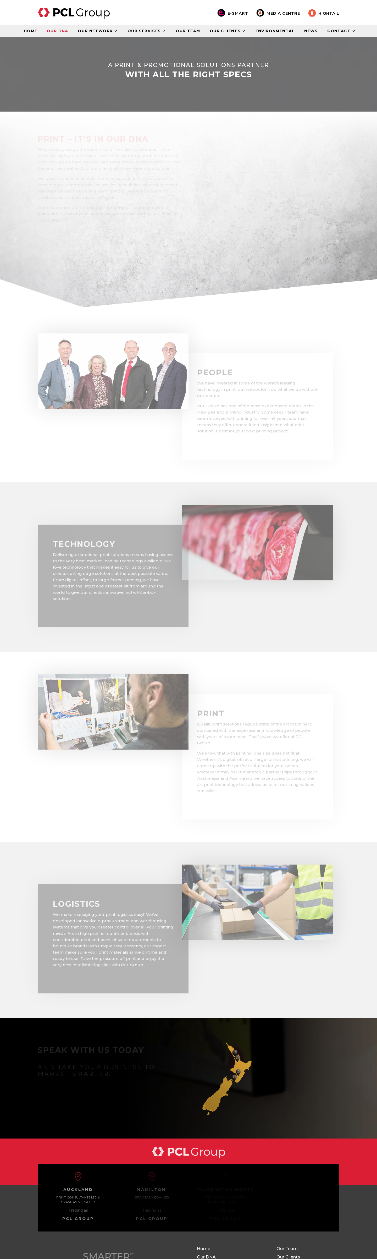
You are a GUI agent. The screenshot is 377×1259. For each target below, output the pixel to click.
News (311, 31)
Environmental (275, 31)
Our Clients (225, 31)
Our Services (144, 31)
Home (30, 31)
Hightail (328, 13)
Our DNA (57, 31)
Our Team (188, 31)
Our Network (95, 31)
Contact (339, 31)
